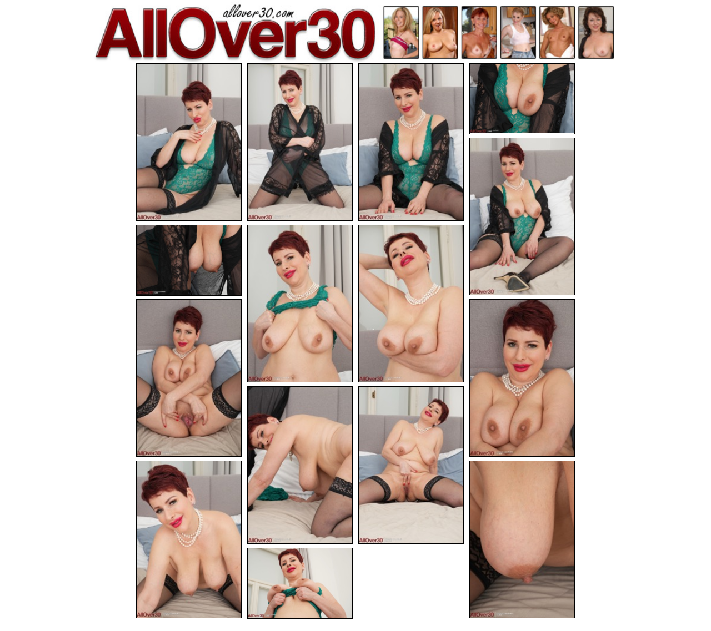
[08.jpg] (411, 303)
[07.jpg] (300, 303)
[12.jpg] (411, 465)
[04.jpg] (522, 98)
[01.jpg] (189, 142)
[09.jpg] (189, 378)
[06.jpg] (189, 260)
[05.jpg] (522, 216)
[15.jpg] (300, 583)
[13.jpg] (189, 539)
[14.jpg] (522, 539)
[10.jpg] (522, 378)
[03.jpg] (411, 142)
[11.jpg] (300, 465)
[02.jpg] (300, 142)
